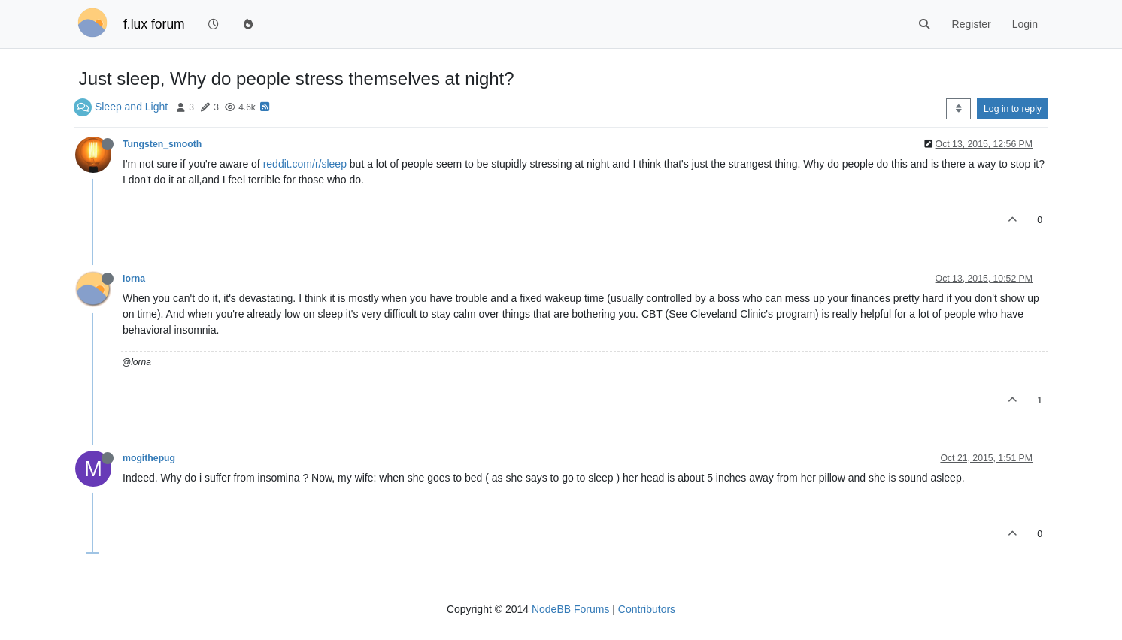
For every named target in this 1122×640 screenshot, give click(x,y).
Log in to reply (1013, 109)
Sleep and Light (131, 107)
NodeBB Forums (570, 609)
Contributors (646, 609)
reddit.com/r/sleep (305, 164)
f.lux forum (154, 24)
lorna (134, 278)
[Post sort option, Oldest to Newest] (958, 108)
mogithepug (149, 458)
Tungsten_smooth (162, 144)
